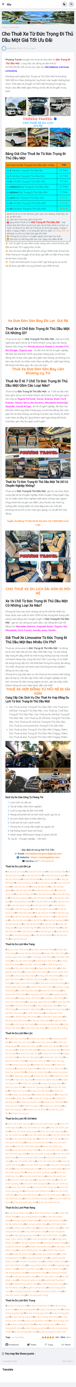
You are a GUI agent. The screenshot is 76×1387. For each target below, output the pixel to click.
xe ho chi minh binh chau (31, 1157)
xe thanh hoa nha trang (25, 1016)
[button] (4, 4)
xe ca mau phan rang (18, 1212)
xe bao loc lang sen (42, 1098)
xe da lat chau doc (26, 882)
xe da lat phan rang (20, 905)
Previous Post (10, 1361)
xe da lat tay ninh (25, 894)
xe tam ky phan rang (29, 1268)
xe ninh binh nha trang (51, 1016)
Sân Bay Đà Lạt (60, 230)
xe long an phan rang (54, 1242)
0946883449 (47, 861)
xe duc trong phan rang (36, 1320)
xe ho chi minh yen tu (51, 1194)
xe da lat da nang (19, 920)
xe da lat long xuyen (54, 875)
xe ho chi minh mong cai (37, 1198)
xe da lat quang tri (55, 920)
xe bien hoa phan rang (40, 1246)
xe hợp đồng (14, 27)
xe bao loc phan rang (46, 1253)
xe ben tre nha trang (47, 968)
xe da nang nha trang (46, 1005)
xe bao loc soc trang (22, 1042)
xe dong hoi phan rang (24, 1276)
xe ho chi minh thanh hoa (37, 1191)
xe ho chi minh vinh (21, 1187)
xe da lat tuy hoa (22, 908)
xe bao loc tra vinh (51, 1053)
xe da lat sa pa (18, 938)
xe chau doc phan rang (24, 1227)
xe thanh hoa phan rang (25, 1283)
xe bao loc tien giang (29, 1057)
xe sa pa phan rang (37, 1295)
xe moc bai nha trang (24, 975)
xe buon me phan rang (30, 1261)
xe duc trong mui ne (46, 1324)
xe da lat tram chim (44, 890)
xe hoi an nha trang (23, 1005)
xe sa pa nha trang (57, 1027)
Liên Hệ (64, 197)
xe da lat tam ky (45, 916)
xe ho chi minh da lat (48, 1161)
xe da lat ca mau (16, 871)
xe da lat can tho (33, 875)
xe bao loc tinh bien (27, 1049)
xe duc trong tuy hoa (22, 1316)
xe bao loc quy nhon (51, 1083)
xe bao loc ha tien (50, 1045)
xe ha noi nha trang (40, 1020)
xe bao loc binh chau (37, 1072)
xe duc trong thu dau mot (52, 1331)
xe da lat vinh (49, 923)
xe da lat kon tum (43, 912)
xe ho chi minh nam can (45, 1123)
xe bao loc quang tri (21, 1094)
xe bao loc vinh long (28, 1053)
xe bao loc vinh (22, 1098)
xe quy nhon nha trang (29, 997)
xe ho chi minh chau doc (24, 1138)
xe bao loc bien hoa (26, 1068)
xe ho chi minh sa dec (50, 1138)
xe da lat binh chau (43, 901)
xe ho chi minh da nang (22, 1179)
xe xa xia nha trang (23, 960)
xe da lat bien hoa (40, 897)
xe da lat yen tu (46, 931)
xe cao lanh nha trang (36, 971)
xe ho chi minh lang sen (44, 1187)
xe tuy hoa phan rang (36, 1257)
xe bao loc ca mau (17, 1038)
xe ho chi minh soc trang (34, 1127)
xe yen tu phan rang (36, 1287)
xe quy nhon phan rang (40, 1265)
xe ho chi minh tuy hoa (35, 1164)
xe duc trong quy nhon (38, 1313)
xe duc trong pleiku (27, 1309)
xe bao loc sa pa (19, 1113)
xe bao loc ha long (52, 1105)
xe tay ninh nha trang (48, 975)
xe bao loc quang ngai (37, 1087)
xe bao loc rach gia (29, 1045)
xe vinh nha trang (34, 1013)
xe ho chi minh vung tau (40, 1153)
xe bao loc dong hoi (44, 1094)
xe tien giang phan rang (24, 1235)
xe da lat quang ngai (23, 916)
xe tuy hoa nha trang (39, 994)
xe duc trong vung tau (35, 1328)
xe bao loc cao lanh (52, 1057)
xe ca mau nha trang (18, 949)
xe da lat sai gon (44, 894)
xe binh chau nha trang (41, 986)
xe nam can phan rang (43, 1212)
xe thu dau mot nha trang (51, 983)
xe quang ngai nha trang (40, 1001)
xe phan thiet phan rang (31, 1250)
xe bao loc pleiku (29, 1083)
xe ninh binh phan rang (51, 1283)
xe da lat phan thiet (21, 901)
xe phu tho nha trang (34, 1027)
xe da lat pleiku (25, 912)
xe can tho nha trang (54, 953)
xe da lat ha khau (42, 935)
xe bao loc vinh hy (21, 1075)
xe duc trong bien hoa (25, 1331)
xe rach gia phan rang (52, 1220)
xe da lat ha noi (28, 931)
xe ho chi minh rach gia (52, 1131)
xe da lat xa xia (49, 879)
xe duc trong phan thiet (22, 1324)
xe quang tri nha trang (29, 1009)
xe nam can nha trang (42, 949)
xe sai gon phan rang (29, 1242)
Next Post (67, 1361)
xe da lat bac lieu (56, 871)
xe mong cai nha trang (49, 1024)
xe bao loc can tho (44, 1042)
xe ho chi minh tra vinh (38, 1142)
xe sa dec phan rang (49, 1227)
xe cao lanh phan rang (51, 1235)
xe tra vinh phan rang (35, 1231)
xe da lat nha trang (51, 990)
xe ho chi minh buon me (26, 1168)
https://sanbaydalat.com (45, 857)
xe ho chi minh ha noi (27, 1194)
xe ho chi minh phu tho (24, 1202)
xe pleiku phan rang (55, 1261)
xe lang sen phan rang (30, 1280)
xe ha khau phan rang (50, 1291)
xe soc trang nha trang (29, 953)
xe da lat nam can (36, 871)
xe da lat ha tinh (31, 923)
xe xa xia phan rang (36, 1224)
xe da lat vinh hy (41, 905)
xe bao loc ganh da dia (46, 1079)
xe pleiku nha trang (53, 997)
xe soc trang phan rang (30, 1216)
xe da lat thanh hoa (49, 927)
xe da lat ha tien (31, 879)
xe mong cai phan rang (24, 1291)
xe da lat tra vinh (21, 886)
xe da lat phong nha (27, 927)
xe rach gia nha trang (41, 956)
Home (4, 27)
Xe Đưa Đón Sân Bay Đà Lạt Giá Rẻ (38, 320)
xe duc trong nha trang (47, 1316)
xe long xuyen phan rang (25, 1220)
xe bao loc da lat (42, 1075)
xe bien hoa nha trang (24, 983)
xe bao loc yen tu (31, 1105)
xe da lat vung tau (19, 897)
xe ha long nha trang (24, 1024)
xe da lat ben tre (40, 886)
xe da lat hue (37, 920)
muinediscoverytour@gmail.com (43, 853)
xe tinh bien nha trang (46, 960)
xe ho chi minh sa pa (49, 1202)
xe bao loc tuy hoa (23, 1079)
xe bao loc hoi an (19, 1090)
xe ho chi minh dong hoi (35, 1183)
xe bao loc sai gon (21, 1064)
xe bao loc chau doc (50, 1049)
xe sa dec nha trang (32, 964)
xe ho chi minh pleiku (52, 1168)
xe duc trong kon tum (50, 1309)
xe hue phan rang (37, 1272)
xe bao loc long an (43, 1064)
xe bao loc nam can (39, 1038)
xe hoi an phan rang (53, 1268)
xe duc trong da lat (17, 1305)
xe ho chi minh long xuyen (24, 1131)
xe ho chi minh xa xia (38, 1135)
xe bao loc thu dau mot (51, 1068)
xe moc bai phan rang (41, 1239)
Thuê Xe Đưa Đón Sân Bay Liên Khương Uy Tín (38, 371)
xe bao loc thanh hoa (30, 1102)
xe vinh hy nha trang (28, 990)
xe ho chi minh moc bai (52, 1150)
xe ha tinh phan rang (49, 1276)
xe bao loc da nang (39, 1090)
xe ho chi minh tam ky (33, 1176)
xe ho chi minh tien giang (27, 1146)
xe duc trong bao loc (40, 1305)
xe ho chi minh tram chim (25, 1150)
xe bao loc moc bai (37, 1060)
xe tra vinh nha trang (24, 968)
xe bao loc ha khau (36, 1109)
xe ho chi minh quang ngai (40, 1172)
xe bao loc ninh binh (53, 1102)
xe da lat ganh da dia (43, 908)
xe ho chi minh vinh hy (23, 1161)
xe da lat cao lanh (22, 890)
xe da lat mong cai (22, 935)
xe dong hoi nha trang (54, 1009)
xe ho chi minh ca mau (19, 1123)
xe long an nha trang (33, 979)
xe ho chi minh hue (46, 1179)
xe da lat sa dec (45, 882)
